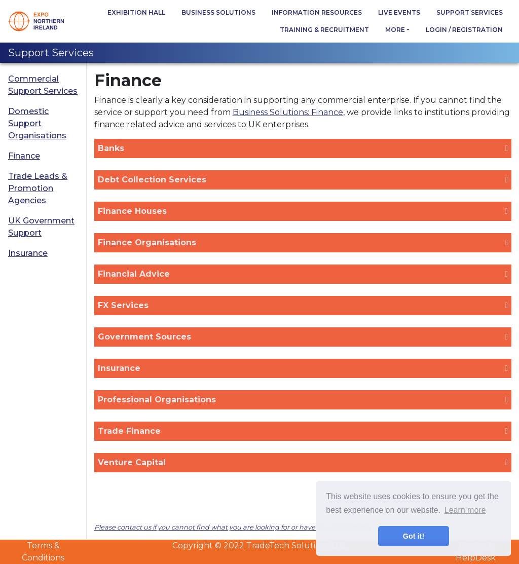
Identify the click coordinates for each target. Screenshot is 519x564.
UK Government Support (41, 227)
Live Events (399, 12)
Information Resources (317, 12)
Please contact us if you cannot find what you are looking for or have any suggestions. (233, 527)
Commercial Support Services (43, 85)
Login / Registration (464, 29)
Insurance (28, 253)
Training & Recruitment (324, 29)
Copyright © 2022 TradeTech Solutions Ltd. (259, 545)
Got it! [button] (413, 536)
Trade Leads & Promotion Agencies (37, 188)
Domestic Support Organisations (37, 123)
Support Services (469, 12)
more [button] (395, 29)
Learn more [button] (465, 510)
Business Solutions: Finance (288, 112)
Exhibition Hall (136, 12)
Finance (24, 156)
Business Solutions (218, 12)
